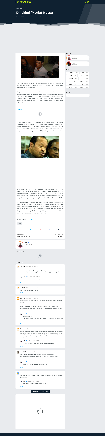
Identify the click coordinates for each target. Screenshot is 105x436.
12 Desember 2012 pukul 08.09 (34, 314)
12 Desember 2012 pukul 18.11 (34, 361)
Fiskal (70, 75)
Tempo (28, 219)
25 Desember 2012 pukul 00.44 (36, 373)
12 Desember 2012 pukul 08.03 (34, 276)
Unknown (22, 266)
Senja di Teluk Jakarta (23, 236)
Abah (26, 242)
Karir (83, 72)
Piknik (82, 78)
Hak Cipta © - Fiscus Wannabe (52, 433)
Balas (21, 282)
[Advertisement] (52, 39)
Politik (82, 75)
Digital (19, 223)
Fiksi (82, 84)
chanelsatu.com (24, 373)
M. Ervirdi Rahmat (24, 352)
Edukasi (81, 81)
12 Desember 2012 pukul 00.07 (29, 328)
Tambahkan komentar (40, 391)
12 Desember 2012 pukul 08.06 (34, 340)
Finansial (71, 78)
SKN (21, 328)
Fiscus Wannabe (23, 2)
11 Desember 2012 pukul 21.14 (32, 266)
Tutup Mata (59, 236)
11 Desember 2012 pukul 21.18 (32, 287)
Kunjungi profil (75, 58)
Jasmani (70, 87)
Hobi (70, 81)
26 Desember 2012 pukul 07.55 (34, 381)
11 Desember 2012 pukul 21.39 (32, 298)
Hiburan (82, 87)
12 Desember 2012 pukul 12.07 (36, 351)
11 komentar (41, 16)
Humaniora (71, 72)
